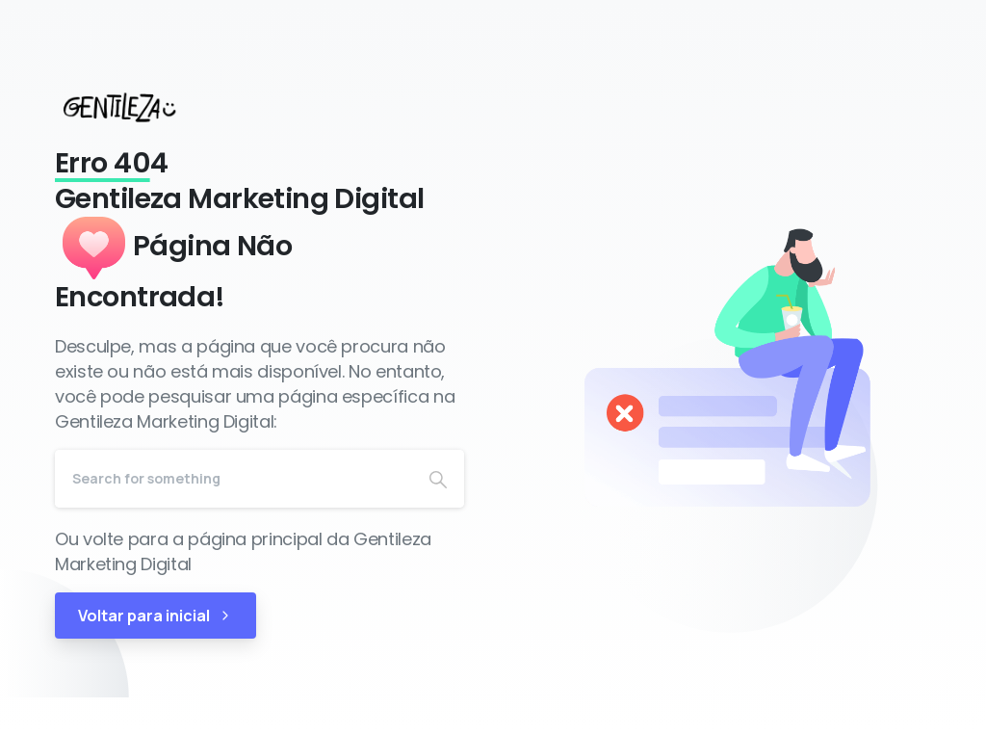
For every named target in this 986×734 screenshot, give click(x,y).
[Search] (233, 479)
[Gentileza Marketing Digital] (137, 107)
